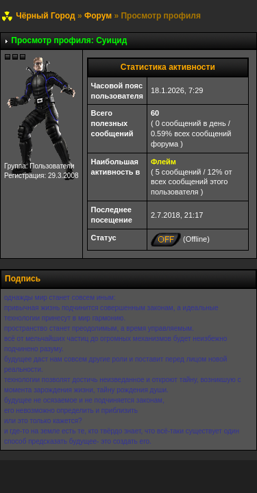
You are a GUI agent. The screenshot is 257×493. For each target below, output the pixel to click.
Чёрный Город (45, 16)
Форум (98, 16)
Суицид (111, 40)
